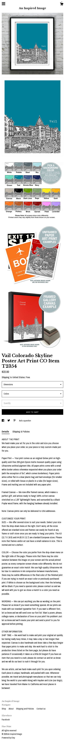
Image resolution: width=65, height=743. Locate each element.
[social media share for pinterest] (14, 420)
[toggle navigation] (3, 3)
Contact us (41, 708)
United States (18, 377)
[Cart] (61, 4)
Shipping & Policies (21, 431)
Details (6, 431)
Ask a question (25, 420)
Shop (4, 708)
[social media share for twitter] (8, 420)
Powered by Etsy (8, 737)
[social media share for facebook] (3, 420)
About (11, 708)
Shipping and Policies (25, 708)
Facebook (6, 719)
